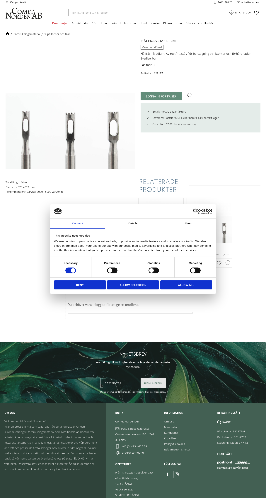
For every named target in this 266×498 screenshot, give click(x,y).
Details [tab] (133, 223)
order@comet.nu (249, 2)
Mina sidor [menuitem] (243, 13)
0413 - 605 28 (224, 2)
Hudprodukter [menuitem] (150, 24)
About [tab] (188, 223)
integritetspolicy (157, 384)
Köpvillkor (170, 431)
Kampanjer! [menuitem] (60, 24)
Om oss (169, 414)
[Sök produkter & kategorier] (125, 13)
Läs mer (146, 65)
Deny (80, 284)
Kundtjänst (171, 425)
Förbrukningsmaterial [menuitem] (106, 24)
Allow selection (133, 284)
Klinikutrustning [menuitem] (173, 24)
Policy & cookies (174, 436)
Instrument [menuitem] (131, 24)
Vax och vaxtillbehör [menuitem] (200, 24)
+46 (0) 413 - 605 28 (134, 439)
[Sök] (185, 13)
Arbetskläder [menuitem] (80, 24)
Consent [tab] (77, 223)
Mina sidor (171, 420)
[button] (256, 13)
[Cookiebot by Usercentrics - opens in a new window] (196, 211)
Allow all (186, 284)
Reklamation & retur (177, 442)
